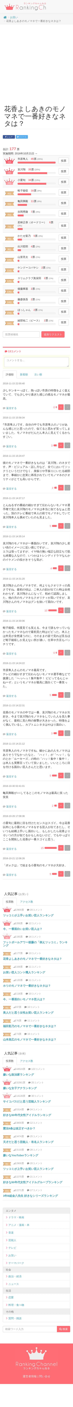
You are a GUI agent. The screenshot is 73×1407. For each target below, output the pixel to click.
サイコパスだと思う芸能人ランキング (27, 1101)
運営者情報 (30, 1376)
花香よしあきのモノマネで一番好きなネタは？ (32, 958)
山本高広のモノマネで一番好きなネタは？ (29, 1039)
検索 (63, 1329)
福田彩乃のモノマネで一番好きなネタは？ (29, 1026)
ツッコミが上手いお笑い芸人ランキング (28, 915)
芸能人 (12, 1240)
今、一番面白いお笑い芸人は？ (22, 928)
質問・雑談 (15, 1318)
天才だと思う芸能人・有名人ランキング (28, 1141)
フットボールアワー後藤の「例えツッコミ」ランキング (35, 944)
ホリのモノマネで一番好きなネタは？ (27, 985)
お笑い (14, 17)
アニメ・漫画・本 (18, 1224)
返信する (11, 408)
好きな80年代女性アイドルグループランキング (32, 1182)
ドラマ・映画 (16, 1217)
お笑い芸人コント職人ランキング (24, 972)
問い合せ (44, 1376)
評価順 (10, 374)
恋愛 (11, 1297)
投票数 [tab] (10, 901)
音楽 (11, 1232)
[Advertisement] (35, 63)
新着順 (24, 374)
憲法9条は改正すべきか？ (19, 1128)
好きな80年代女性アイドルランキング (27, 1115)
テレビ (12, 1247)
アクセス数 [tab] (26, 901)
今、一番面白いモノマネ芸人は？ (24, 999)
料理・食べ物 (16, 1304)
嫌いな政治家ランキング (18, 1074)
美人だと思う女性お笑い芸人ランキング (28, 1012)
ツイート (22, 137)
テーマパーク (16, 1263)
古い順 (38, 374)
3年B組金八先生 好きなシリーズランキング (30, 1195)
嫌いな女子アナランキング (20, 1088)
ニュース (13, 1283)
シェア (9, 137)
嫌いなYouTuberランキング (20, 1155)
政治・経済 (15, 1276)
